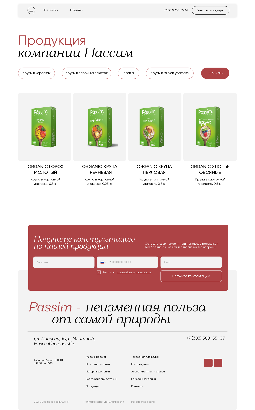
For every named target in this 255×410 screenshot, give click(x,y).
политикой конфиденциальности (134, 272)
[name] (63, 262)
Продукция (76, 10)
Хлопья (129, 73)
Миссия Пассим (96, 357)
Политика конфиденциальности (104, 402)
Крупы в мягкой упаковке (170, 73)
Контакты (137, 386)
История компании (98, 371)
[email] (191, 262)
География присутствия (101, 379)
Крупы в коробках (37, 73)
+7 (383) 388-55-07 (176, 10)
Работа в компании (143, 379)
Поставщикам (140, 364)
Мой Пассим (50, 10)
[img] (31, 10)
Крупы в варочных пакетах (87, 73)
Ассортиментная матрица (148, 371)
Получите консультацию (191, 276)
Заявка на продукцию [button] (210, 10)
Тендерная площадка (145, 357)
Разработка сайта (143, 402)
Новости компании (98, 364)
